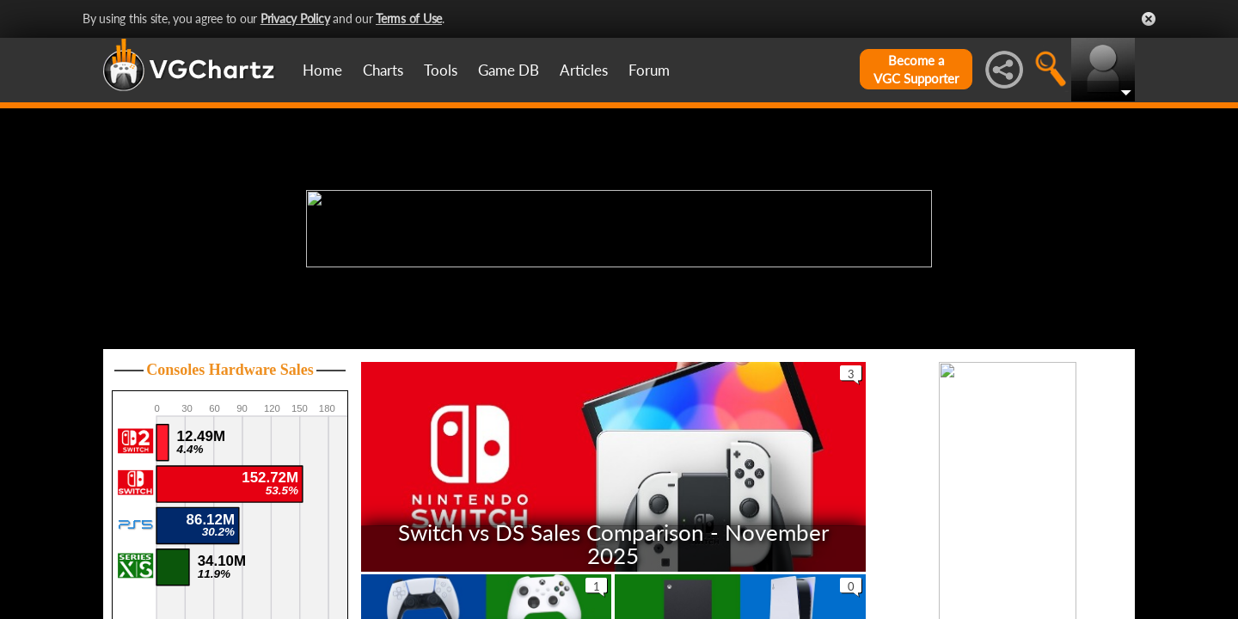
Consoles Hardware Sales (230, 369)
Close (1148, 19)
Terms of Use (409, 18)
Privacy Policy (295, 18)
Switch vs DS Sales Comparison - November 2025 (613, 543)
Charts (383, 70)
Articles (584, 70)
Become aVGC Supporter (916, 69)
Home (322, 70)
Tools (440, 70)
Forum (649, 70)
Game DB (508, 70)
